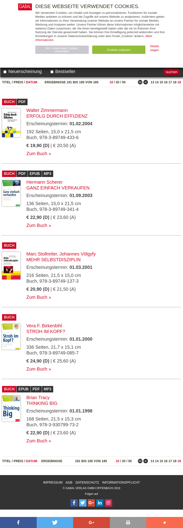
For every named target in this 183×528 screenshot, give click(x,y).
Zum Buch (36, 153)
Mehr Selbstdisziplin (53, 259)
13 (152, 82)
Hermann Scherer (44, 182)
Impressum (53, 482)
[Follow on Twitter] (82, 503)
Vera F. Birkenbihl (44, 325)
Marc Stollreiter (41, 253)
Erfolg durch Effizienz (57, 116)
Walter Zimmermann (47, 110)
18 (175, 82)
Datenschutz (87, 482)
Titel (6, 82)
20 (117, 82)
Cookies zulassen (118, 50)
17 (170, 82)
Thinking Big (42, 403)
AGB (69, 482)
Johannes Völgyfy (78, 253)
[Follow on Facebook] (74, 503)
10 (111, 82)
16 (166, 82)
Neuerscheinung (22, 71)
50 (124, 82)
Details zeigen (154, 48)
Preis (18, 82)
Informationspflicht (121, 482)
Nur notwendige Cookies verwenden (62, 49)
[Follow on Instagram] (108, 503)
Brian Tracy (38, 397)
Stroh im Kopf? (45, 331)
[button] (18, 522)
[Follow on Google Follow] (91, 503)
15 (161, 82)
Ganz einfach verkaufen (58, 187)
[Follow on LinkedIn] (99, 503)
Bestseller (62, 71)
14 (157, 82)
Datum (31, 82)
